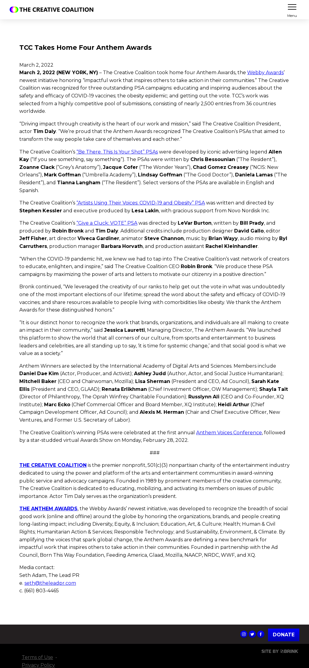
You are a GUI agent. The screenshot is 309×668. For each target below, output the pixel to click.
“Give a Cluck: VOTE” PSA (106, 223)
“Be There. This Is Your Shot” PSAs (117, 152)
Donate (284, 635)
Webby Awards (265, 72)
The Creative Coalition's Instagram (243, 634)
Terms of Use (37, 657)
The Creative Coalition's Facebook (260, 634)
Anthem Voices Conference (229, 432)
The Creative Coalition (53, 9)
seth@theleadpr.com (50, 583)
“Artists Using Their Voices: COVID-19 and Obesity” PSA (140, 203)
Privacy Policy (38, 665)
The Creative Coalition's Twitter (252, 634)
